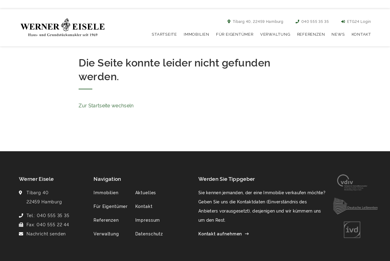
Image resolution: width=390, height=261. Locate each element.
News (338, 34)
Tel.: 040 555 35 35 (48, 215)
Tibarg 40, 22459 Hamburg (255, 21)
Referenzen (311, 34)
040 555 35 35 (312, 21)
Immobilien (196, 34)
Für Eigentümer (235, 34)
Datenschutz (149, 233)
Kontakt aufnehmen (220, 233)
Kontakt (361, 34)
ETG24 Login (356, 21)
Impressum (147, 220)
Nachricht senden (46, 233)
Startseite (164, 34)
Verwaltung (275, 34)
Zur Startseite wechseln (106, 105)
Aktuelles (145, 192)
